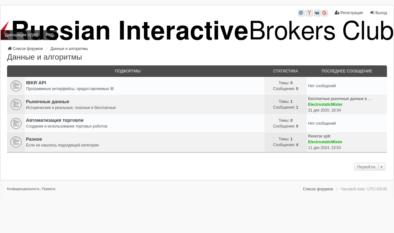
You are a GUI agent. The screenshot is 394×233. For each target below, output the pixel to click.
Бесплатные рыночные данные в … (340, 98)
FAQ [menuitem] (50, 35)
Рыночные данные (47, 101)
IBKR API (36, 82)
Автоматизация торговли (55, 120)
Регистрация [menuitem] (349, 12)
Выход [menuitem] (378, 12)
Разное (34, 139)
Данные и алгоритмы (44, 57)
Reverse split (319, 136)
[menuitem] (23, 189)
